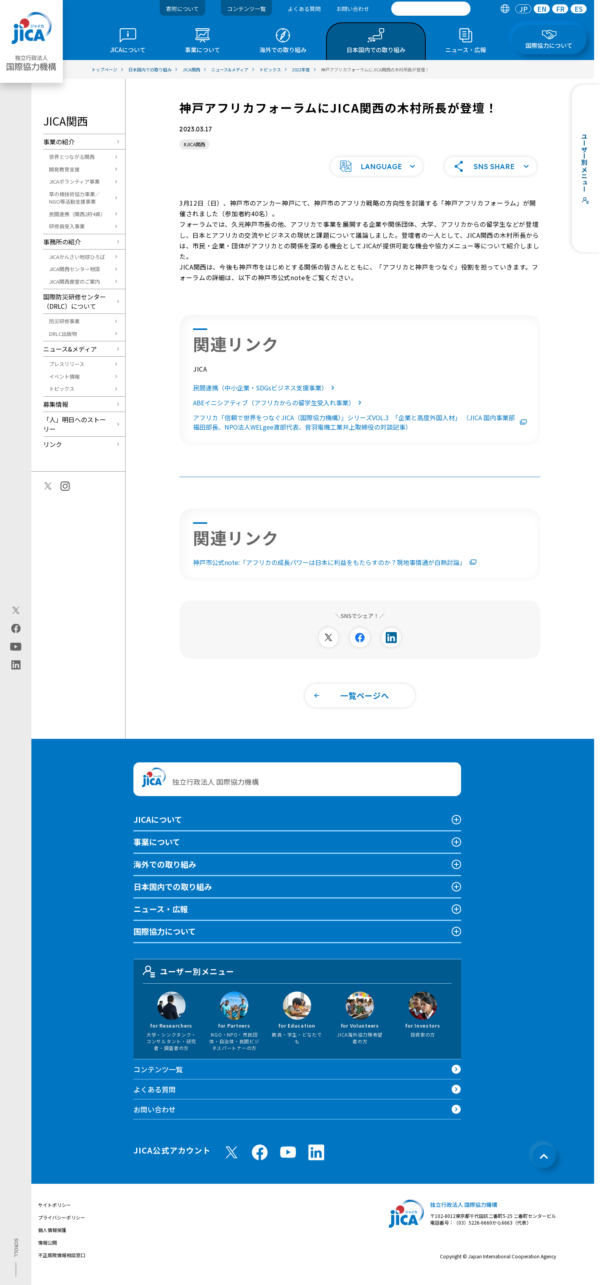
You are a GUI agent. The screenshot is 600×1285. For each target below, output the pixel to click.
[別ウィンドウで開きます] (328, 648)
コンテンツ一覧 (246, 9)
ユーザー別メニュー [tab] (189, 982)
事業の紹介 (59, 141)
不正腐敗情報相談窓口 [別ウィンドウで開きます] (61, 1265)
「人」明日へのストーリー (74, 424)
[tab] (505, 8)
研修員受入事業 (67, 226)
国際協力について (164, 941)
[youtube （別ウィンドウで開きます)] (288, 1162)
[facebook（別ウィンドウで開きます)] (16, 628)
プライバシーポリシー (61, 1227)
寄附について (182, 9)
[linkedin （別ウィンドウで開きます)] (316, 1162)
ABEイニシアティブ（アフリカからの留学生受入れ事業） (279, 412)
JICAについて (157, 829)
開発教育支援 (64, 169)
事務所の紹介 (62, 241)
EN (542, 8)
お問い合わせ (352, 9)
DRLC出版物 (63, 333)
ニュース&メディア (70, 349)
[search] (431, 9)
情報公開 (47, 1252)
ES (578, 8)
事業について (156, 852)
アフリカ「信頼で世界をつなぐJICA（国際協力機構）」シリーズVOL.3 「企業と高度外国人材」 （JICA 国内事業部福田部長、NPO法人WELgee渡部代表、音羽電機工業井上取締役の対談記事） (360, 432)
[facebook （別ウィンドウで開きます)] (260, 1162)
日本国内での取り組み (172, 896)
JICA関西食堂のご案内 (74, 281)
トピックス (62, 388)
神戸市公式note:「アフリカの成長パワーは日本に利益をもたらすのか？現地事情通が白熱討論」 (334, 572)
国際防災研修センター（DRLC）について (74, 301)
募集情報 (55, 404)
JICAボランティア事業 (74, 181)
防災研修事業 (64, 321)
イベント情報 (64, 376)
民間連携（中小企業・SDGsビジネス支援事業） (265, 398)
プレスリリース (66, 364)
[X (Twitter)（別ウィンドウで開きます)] (16, 610)
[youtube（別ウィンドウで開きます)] (16, 646)
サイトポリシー (54, 1215)
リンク (52, 444)
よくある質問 (304, 9)
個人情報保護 (52, 1240)
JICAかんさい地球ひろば (77, 257)
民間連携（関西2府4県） (77, 214)
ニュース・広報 (160, 919)
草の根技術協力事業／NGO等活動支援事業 (74, 198)
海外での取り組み (164, 874)
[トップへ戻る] (544, 1166)
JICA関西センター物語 (74, 269)
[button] (377, 176)
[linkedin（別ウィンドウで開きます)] (16, 664)
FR (560, 8)
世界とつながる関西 (72, 156)
